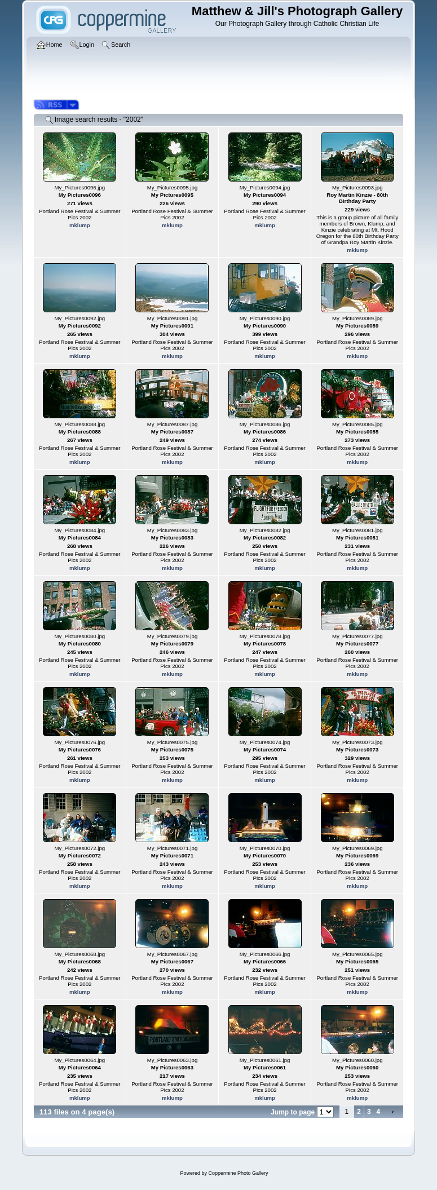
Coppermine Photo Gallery (238, 1173)
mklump (79, 225)
